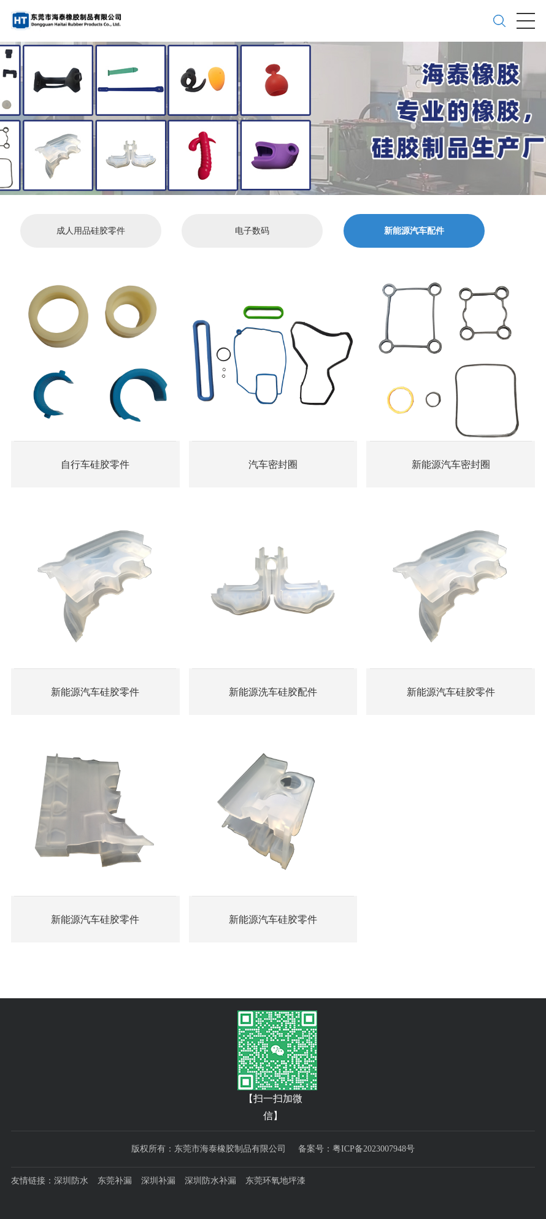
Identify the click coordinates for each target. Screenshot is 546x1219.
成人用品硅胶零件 (90, 230)
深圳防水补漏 (210, 1180)
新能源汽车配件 (414, 230)
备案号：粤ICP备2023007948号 (356, 1148)
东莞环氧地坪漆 (275, 1180)
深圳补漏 (158, 1180)
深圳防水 (71, 1180)
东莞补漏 (115, 1180)
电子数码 (252, 230)
